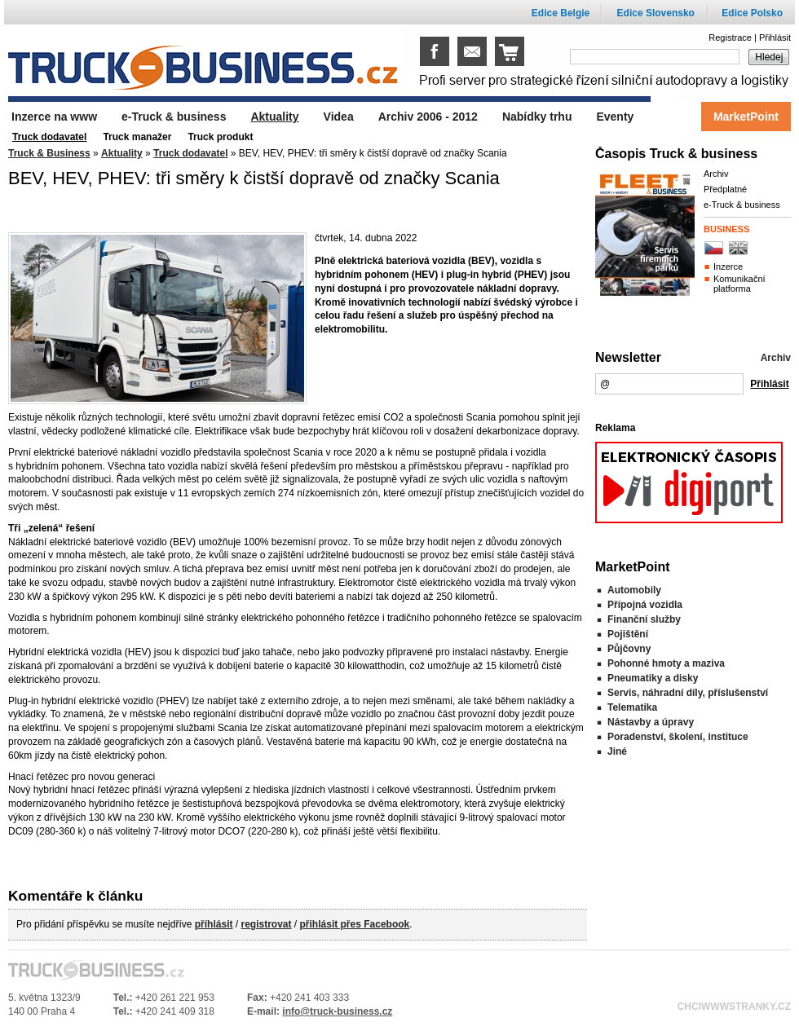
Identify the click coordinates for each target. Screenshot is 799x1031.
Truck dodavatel (190, 153)
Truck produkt (220, 137)
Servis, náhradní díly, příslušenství (687, 692)
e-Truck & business (742, 204)
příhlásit (214, 924)
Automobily (634, 590)
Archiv (716, 173)
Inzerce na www (54, 116)
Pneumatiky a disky (652, 678)
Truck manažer (137, 137)
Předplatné (725, 189)
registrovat (266, 924)
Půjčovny (629, 648)
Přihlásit (775, 37)
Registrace (730, 37)
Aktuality (122, 153)
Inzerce (728, 266)
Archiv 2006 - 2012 (428, 116)
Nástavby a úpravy (650, 722)
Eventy (614, 116)
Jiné (617, 751)
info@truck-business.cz (337, 1011)
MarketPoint (746, 116)
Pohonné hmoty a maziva (666, 663)
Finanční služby (644, 619)
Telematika (632, 707)
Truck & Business (49, 153)
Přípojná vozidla (644, 604)
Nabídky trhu (537, 116)
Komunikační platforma (739, 283)
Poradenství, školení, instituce (677, 736)
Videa (339, 116)
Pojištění (627, 634)
